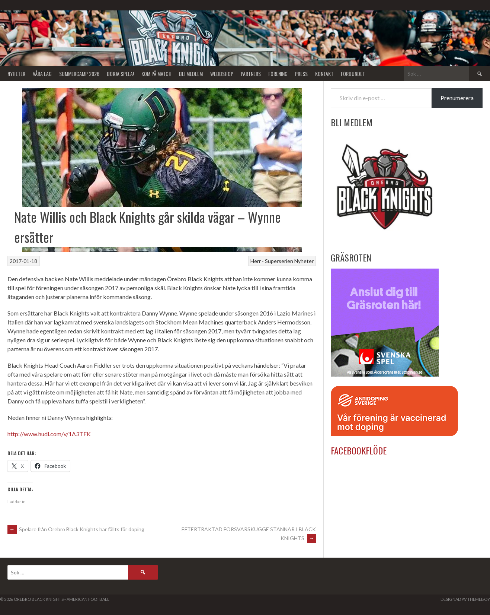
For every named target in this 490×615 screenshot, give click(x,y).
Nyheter (16, 73)
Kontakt (324, 73)
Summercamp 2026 (79, 73)
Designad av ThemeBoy (465, 599)
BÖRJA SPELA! (120, 73)
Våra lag (42, 73)
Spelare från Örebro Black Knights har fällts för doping (75, 529)
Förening (278, 73)
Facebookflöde (359, 450)
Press (301, 73)
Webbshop (221, 73)
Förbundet (353, 73)
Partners (251, 73)
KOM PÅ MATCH (156, 73)
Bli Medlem (191, 73)
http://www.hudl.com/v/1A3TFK (49, 433)
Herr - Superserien (271, 261)
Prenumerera (457, 97)
